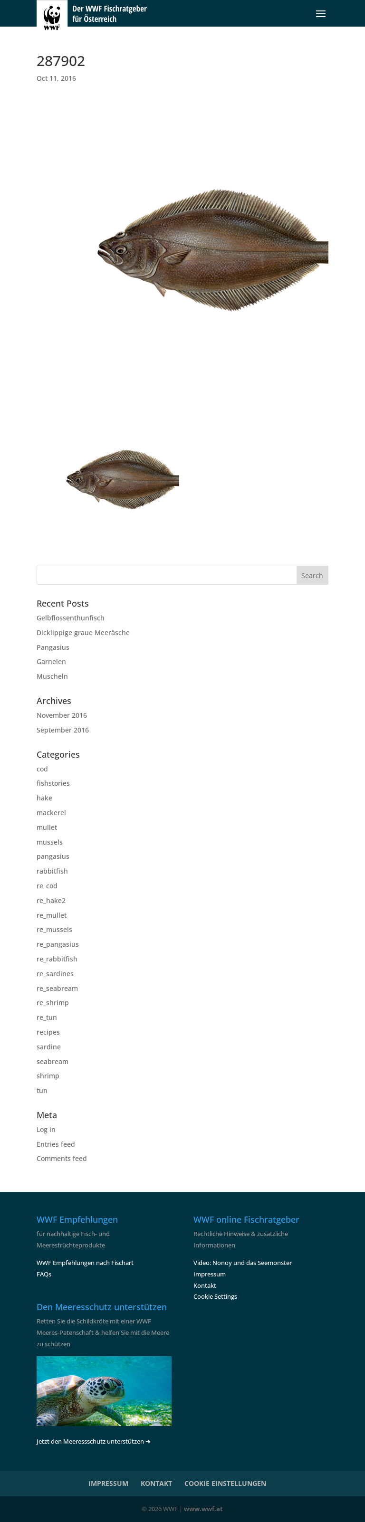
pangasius (53, 856)
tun (42, 1090)
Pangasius (53, 647)
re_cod (47, 885)
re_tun (47, 1017)
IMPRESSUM (108, 1483)
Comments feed (62, 1158)
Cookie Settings (215, 1296)
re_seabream (57, 988)
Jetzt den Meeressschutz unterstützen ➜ (94, 1441)
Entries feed (56, 1144)
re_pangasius (58, 944)
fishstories (53, 783)
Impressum (209, 1274)
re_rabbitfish (57, 958)
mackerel (51, 812)
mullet (47, 827)
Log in (46, 1129)
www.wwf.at (203, 1508)
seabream (52, 1061)
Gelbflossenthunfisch (71, 617)
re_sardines (55, 973)
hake (44, 797)
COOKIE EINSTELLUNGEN (225, 1483)
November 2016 (62, 715)
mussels (50, 842)
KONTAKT (156, 1483)
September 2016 (63, 729)
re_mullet (52, 915)
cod (42, 768)
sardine (49, 1046)
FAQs (44, 1274)
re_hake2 (51, 900)
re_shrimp (53, 1002)
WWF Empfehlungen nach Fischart (85, 1262)
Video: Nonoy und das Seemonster (242, 1262)
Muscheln (52, 676)
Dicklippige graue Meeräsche (83, 632)
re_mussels (54, 929)
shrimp (48, 1075)
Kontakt (204, 1285)
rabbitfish (52, 870)
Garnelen (51, 661)
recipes (48, 1032)
